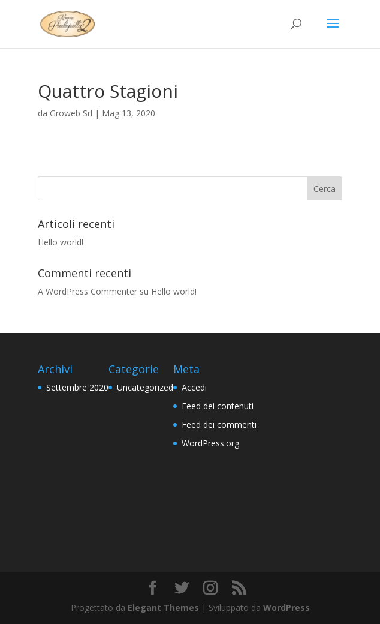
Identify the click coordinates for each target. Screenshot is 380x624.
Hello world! (60, 242)
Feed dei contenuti (218, 406)
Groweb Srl (71, 113)
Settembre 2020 (77, 387)
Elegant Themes (163, 607)
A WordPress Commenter (87, 291)
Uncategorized (145, 387)
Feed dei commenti (219, 424)
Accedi (194, 387)
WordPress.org (210, 443)
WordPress (286, 607)
